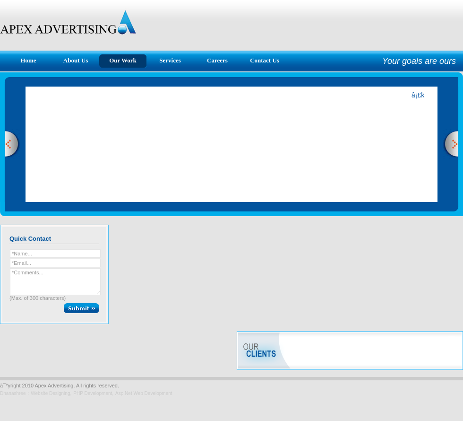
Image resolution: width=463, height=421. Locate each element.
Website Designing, (51, 393)
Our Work (123, 60)
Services (169, 60)
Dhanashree (13, 393)
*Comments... (55, 281)
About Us (75, 60)
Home (28, 60)
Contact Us (264, 60)
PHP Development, (93, 393)
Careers (217, 60)
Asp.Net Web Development (143, 393)
